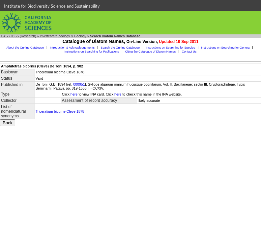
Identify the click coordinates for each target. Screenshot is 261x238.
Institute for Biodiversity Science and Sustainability (52, 6)
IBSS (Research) (23, 36)
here (74, 94)
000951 (79, 84)
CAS (4, 36)
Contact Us (189, 51)
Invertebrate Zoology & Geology (63, 36)
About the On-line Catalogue (25, 47)
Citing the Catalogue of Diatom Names (150, 51)
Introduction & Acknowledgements (72, 47)
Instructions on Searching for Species (170, 47)
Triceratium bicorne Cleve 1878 (60, 111)
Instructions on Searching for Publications (92, 51)
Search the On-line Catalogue (120, 47)
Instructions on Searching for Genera (225, 47)
